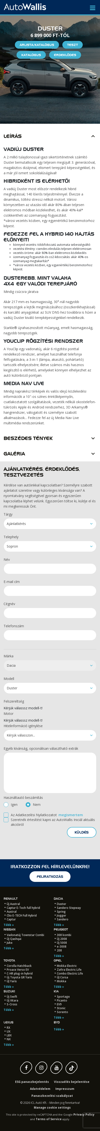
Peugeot (61, 929)
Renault (11, 898)
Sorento (62, 1012)
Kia (56, 991)
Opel (58, 960)
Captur (11, 919)
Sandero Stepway (69, 908)
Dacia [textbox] (11, 665)
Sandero (62, 919)
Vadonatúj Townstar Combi (25, 935)
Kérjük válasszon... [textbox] (21, 735)
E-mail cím (12, 581)
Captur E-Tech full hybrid (23, 908)
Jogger (61, 915)
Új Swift (12, 997)
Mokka (61, 981)
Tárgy (8, 514)
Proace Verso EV (18, 970)
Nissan (9, 929)
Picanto (62, 1000)
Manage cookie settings (52, 1107)
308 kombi (64, 935)
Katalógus (31, 55)
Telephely (11, 537)
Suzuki (9, 991)
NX (9, 1039)
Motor (8, 713)
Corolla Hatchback (19, 966)
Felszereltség (14, 701)
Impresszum (64, 1089)
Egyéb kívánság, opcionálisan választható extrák (41, 748)
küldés (82, 832)
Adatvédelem (40, 1089)
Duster (61, 904)
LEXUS (8, 1022)
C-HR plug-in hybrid (20, 973)
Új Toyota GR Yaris (19, 977)
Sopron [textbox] (12, 546)
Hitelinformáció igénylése (23, 726)
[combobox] (50, 523)
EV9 (59, 1004)
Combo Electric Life (70, 973)
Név (7, 559)
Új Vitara (12, 1000)
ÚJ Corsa (62, 977)
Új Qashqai (14, 939)
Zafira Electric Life (69, 970)
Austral (12, 912)
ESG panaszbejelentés (32, 1082)
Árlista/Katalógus (37, 45)
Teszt (72, 45)
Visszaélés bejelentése (71, 1082)
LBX (9, 1035)
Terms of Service (49, 1119)
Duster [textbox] (12, 688)
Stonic (61, 1008)
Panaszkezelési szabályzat (52, 1096)
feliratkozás (50, 877)
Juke (9, 943)
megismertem (71, 815)
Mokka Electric (67, 966)
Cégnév (9, 603)
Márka (8, 656)
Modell (9, 678)
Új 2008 (62, 939)
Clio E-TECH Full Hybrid (22, 915)
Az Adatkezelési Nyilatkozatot (34, 815)
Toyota (9, 960)
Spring (61, 912)
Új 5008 (62, 943)
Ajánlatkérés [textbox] (16, 523)
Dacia (58, 898)
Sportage (63, 997)
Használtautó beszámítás (23, 797)
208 (59, 950)
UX (8, 1031)
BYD (57, 1022)
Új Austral (13, 904)
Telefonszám (14, 626)
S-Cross (12, 1004)
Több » (9, 925)
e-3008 (61, 946)
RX (8, 1028)
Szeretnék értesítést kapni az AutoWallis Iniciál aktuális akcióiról (53, 822)
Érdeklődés (65, 55)
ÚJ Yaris (12, 981)
